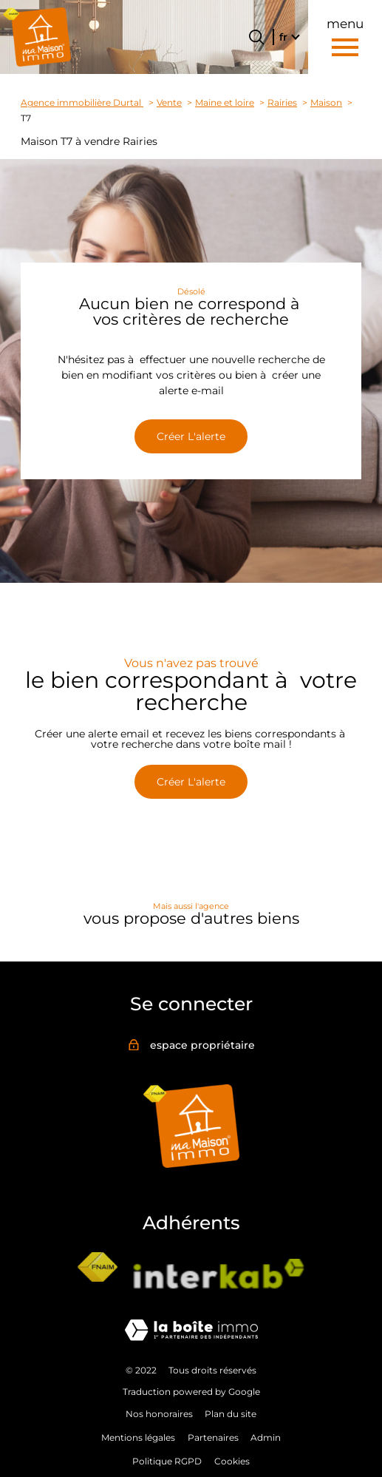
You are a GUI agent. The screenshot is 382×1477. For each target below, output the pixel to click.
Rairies (282, 103)
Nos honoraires (159, 1413)
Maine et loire (224, 103)
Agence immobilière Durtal (82, 103)
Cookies (232, 1461)
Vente (169, 103)
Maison (326, 103)
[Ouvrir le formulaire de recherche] (256, 37)
